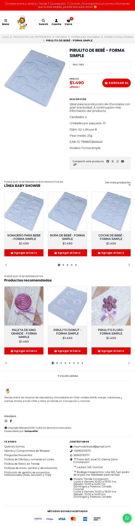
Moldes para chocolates (85, 36)
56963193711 (79, 455)
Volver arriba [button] (67, 376)
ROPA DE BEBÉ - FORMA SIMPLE (67, 237)
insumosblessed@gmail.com (90, 446)
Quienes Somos (14, 446)
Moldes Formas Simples (118, 36)
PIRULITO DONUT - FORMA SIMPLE (67, 331)
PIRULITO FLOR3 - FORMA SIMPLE (111, 331)
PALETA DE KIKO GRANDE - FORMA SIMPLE (24, 333)
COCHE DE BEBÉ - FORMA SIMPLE (111, 237)
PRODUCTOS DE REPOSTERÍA (32, 36)
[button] (75, 164)
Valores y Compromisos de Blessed (26, 451)
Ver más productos (118, 183)
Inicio (5, 36)
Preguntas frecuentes (18, 455)
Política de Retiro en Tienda (21, 464)
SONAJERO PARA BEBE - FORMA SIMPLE (24, 237)
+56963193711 (80, 451)
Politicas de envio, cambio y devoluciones (30, 468)
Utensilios (61, 36)
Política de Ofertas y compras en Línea (29, 459)
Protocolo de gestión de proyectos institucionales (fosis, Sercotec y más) (27, 473)
